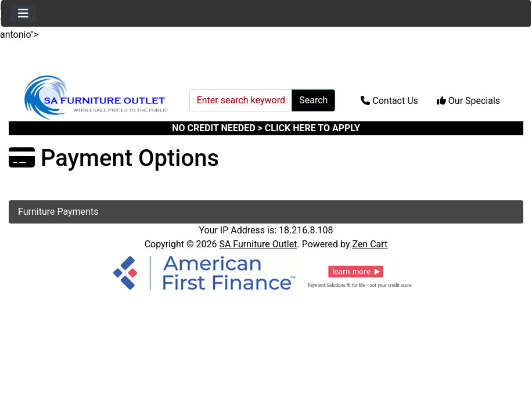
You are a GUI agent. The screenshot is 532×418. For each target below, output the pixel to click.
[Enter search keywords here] (241, 100)
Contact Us (389, 100)
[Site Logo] (95, 98)
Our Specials (468, 100)
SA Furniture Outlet (258, 244)
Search (313, 100)
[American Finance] (266, 272)
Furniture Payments (58, 211)
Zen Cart (369, 244)
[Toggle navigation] (23, 13)
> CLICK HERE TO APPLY (309, 128)
